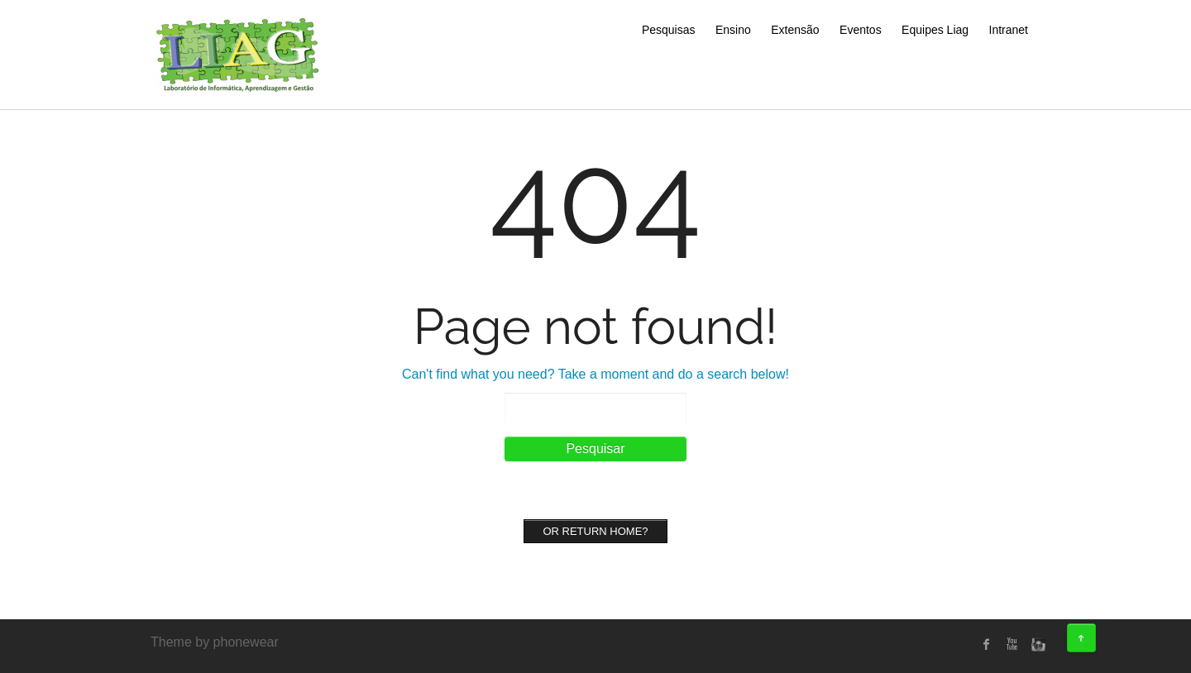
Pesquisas (669, 29)
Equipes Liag (935, 29)
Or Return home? (595, 531)
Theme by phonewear (215, 642)
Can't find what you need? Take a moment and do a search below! (595, 374)
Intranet (1008, 29)
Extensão (795, 29)
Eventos (860, 29)
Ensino (733, 29)
